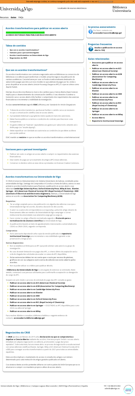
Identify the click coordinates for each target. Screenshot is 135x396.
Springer (9, 191)
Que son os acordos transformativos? (24, 50)
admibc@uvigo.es (112, 389)
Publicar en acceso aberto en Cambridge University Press (35, 289)
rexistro (22, 137)
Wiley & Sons (65, 189)
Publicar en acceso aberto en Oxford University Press (33, 299)
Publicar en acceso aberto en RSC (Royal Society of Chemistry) (37, 302)
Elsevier (75, 189)
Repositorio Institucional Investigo (107, 121)
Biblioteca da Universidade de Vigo (22, 270)
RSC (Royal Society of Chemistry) (59, 191)
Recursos (4, 17)
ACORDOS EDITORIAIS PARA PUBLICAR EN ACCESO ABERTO (31, 35)
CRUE (10, 337)
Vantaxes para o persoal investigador (24, 53)
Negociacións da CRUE (18, 58)
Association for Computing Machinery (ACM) (43, 196)
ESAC (35, 105)
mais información (105, 2)
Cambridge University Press (26, 189)
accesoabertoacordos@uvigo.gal (107, 33)
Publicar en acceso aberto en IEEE (25, 296)
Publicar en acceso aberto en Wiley (25, 311)
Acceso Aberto (98, 118)
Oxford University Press (48, 189)
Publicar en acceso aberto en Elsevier (26, 293)
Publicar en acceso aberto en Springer (26, 306)
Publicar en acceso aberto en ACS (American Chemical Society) (37, 283)
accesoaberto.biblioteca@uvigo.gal (29, 318)
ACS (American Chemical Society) (29, 191)
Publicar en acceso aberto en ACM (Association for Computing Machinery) (42, 286)
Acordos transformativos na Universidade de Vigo (29, 55)
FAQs (20, 17)
